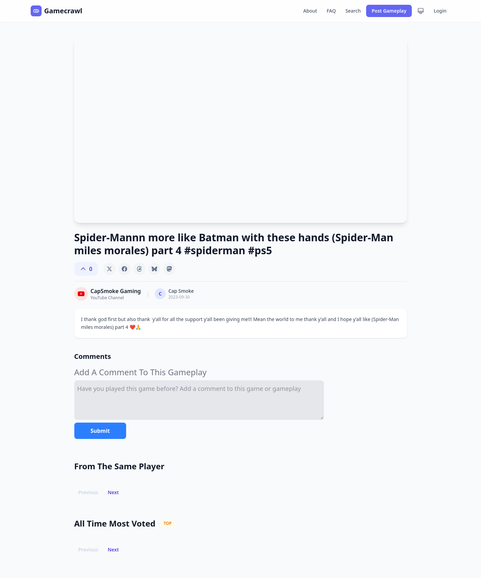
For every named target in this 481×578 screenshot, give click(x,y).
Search (353, 10)
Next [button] (113, 492)
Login (440, 10)
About (310, 10)
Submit (100, 431)
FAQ (331, 10)
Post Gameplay (389, 10)
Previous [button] (88, 492)
